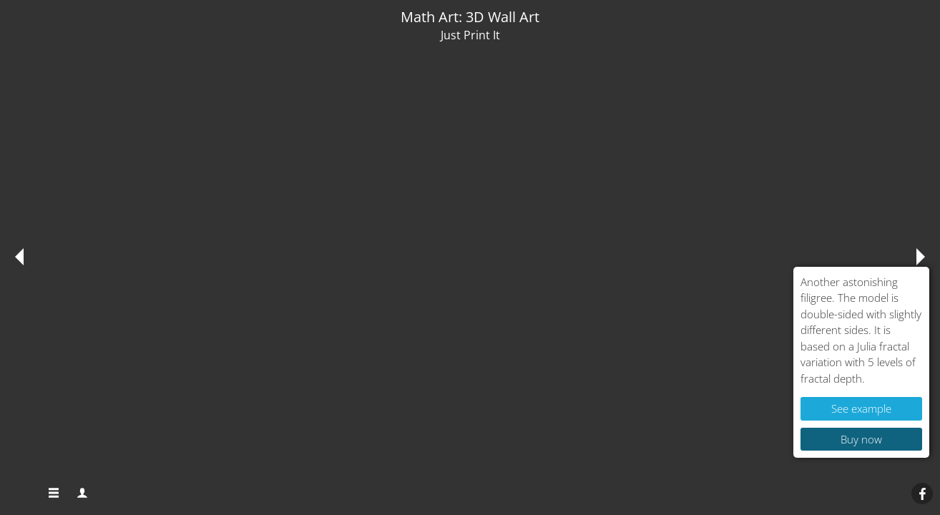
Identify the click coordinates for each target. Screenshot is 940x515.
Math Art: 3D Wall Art (470, 16)
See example (861, 408)
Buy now (861, 439)
